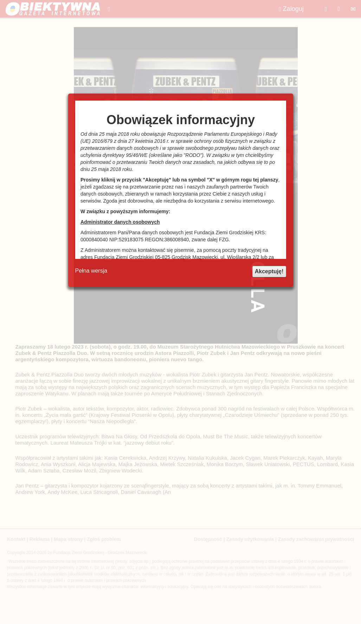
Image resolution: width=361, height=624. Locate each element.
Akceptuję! (269, 271)
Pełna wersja (91, 271)
